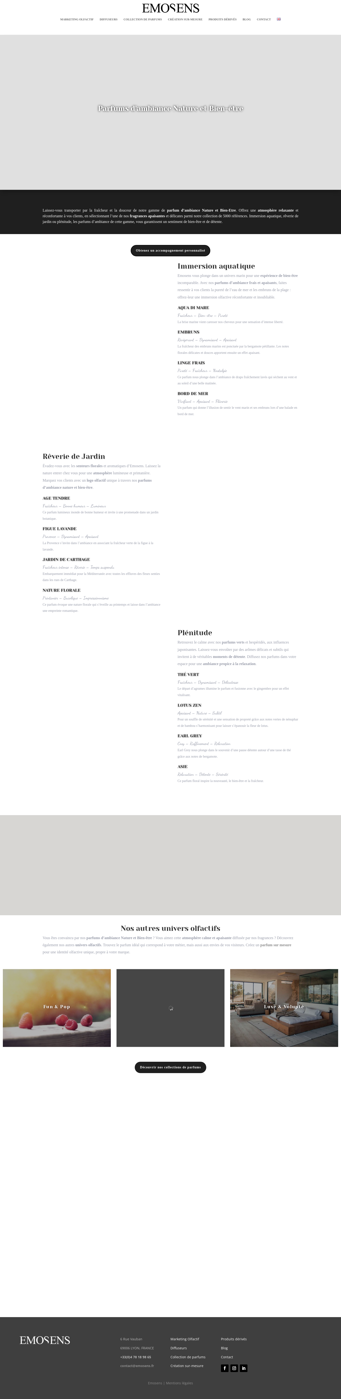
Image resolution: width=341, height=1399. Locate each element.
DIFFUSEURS (108, 19)
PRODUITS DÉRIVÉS (223, 19)
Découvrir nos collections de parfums (170, 1067)
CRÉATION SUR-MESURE (185, 19)
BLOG (247, 19)
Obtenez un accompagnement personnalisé (170, 250)
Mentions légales (179, 1383)
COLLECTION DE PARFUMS (143, 19)
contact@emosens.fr (137, 1365)
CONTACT (264, 19)
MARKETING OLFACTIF (77, 19)
